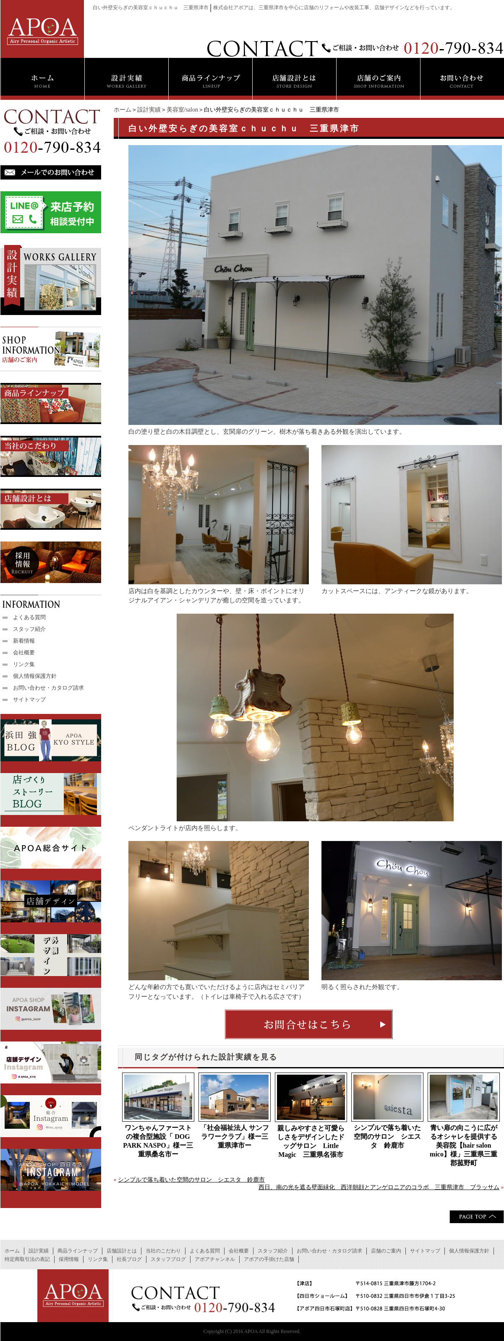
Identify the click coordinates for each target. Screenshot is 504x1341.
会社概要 (24, 652)
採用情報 (69, 1259)
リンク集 (24, 664)
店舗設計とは (122, 1251)
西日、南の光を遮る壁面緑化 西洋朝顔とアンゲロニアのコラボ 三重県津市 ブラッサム (379, 1187)
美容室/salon (182, 110)
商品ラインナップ (77, 1251)
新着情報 (24, 641)
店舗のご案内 (386, 1251)
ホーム (122, 110)
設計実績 (149, 110)
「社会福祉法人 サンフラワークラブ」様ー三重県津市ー (234, 1136)
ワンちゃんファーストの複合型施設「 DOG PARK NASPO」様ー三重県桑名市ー (158, 1141)
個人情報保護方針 (35, 676)
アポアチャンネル (215, 1259)
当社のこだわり (163, 1251)
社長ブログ (129, 1259)
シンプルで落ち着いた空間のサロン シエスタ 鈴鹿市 (387, 1136)
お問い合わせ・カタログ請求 (48, 688)
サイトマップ (29, 699)
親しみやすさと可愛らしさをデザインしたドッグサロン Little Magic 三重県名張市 (311, 1141)
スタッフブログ (168, 1259)
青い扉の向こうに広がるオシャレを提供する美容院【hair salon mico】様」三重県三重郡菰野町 (463, 1145)
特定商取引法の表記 (27, 1259)
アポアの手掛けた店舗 (269, 1259)
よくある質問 (29, 617)
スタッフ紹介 (29, 629)
